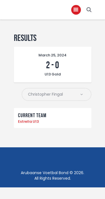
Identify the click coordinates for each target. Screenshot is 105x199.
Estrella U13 (28, 121)
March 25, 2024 (52, 55)
